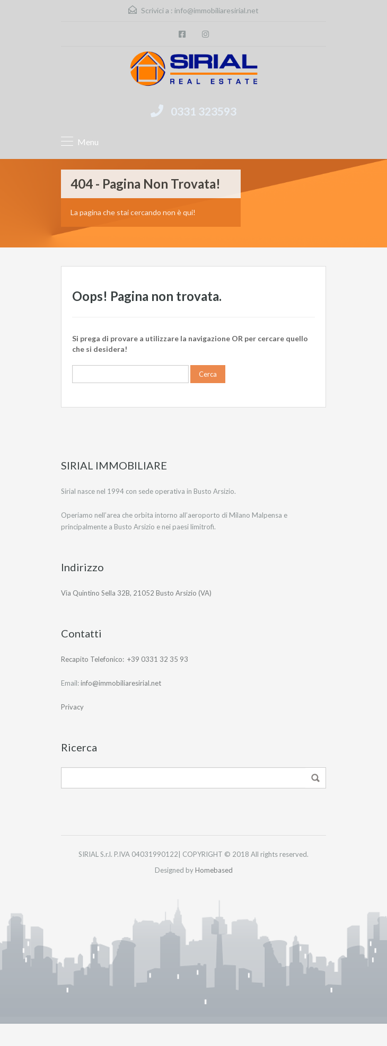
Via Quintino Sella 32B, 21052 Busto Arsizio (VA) (136, 593)
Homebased (214, 870)
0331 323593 (203, 111)
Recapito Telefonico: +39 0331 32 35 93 (124, 659)
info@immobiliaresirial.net (216, 10)
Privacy (72, 707)
